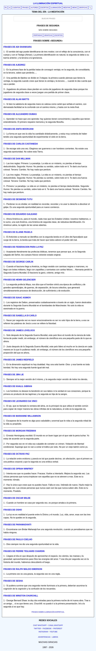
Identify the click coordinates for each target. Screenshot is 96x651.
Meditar (66, 8)
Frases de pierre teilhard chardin (24, 551)
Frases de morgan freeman (19, 431)
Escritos (45, 8)
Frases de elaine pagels (17, 232)
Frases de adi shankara (17, 47)
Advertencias (44, 637)
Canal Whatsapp (55, 625)
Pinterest (57, 628)
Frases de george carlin (18, 262)
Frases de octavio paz (16, 454)
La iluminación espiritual (48, 3)
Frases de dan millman (16, 159)
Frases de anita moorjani (18, 129)
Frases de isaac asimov (17, 298)
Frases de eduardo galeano (20, 214)
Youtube (53, 632)
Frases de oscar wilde (16, 498)
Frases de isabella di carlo (20, 315)
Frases (25, 8)
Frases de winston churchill (20, 596)
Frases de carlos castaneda (20, 144)
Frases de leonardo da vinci (20, 401)
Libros (55, 637)
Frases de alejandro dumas (20, 114)
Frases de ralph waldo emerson (22, 569)
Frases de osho (12, 510)
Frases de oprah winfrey (18, 469)
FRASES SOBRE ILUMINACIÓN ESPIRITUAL (48, 612)
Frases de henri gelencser (19, 280)
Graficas (48, 35)
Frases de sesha (13, 581)
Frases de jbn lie (13, 374)
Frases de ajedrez (14, 65)
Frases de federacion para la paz (23, 247)
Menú (74, 8)
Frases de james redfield (18, 360)
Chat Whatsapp (40, 625)
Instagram (43, 632)
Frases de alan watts (16, 99)
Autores (34, 8)
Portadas (37, 35)
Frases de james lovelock (19, 330)
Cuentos (16, 8)
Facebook (47, 628)
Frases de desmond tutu (17, 199)
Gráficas (83, 8)
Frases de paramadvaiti (17, 525)
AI (9, 8)
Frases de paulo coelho (17, 539)
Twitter (37, 628)
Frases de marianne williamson (22, 416)
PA (6, 8)
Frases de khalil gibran (17, 386)
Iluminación (56, 8)
